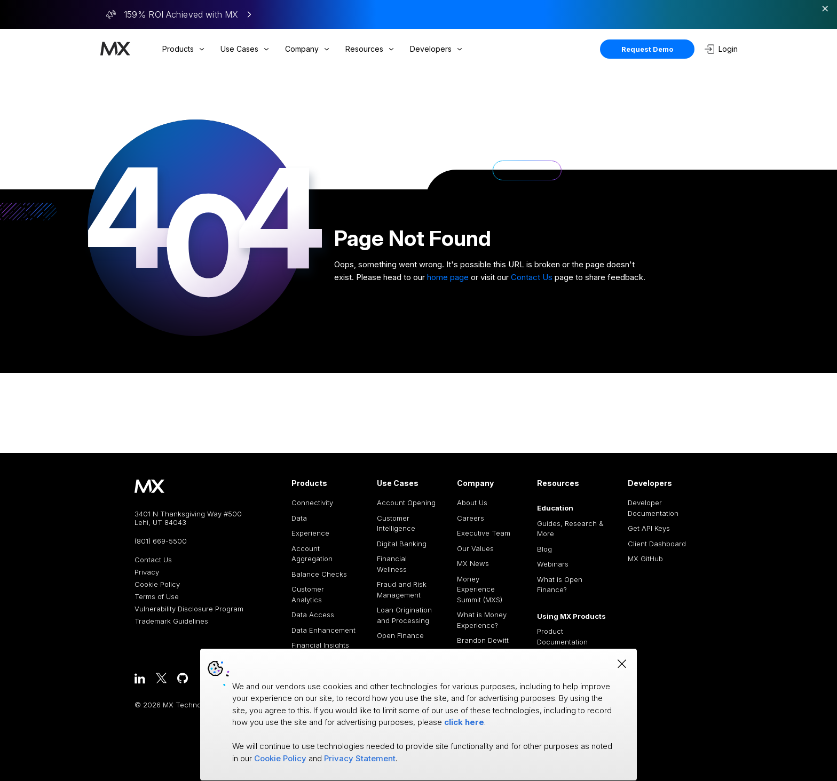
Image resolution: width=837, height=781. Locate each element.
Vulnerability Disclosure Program (189, 608)
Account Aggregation (312, 553)
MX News (473, 563)
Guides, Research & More (570, 528)
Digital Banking (402, 543)
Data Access (312, 614)
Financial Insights (320, 645)
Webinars (552, 564)
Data (299, 518)
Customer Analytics (307, 594)
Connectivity (312, 502)
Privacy (147, 572)
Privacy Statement (360, 758)
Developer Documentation (653, 507)
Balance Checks (319, 574)
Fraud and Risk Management (402, 589)
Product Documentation (562, 636)
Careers (470, 518)
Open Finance (400, 635)
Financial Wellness (392, 563)
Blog (544, 549)
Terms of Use (157, 596)
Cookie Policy (157, 584)
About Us (472, 502)
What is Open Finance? (559, 584)
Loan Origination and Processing (404, 615)
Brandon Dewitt (483, 640)
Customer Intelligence (396, 523)
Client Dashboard (657, 543)
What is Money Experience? (482, 619)
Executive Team (483, 533)
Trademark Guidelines (171, 621)
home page (448, 277)
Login (721, 49)
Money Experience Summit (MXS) (479, 589)
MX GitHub (645, 558)
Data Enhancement (323, 630)
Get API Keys (649, 528)
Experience (310, 533)
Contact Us (531, 277)
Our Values (475, 548)
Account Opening (406, 502)
